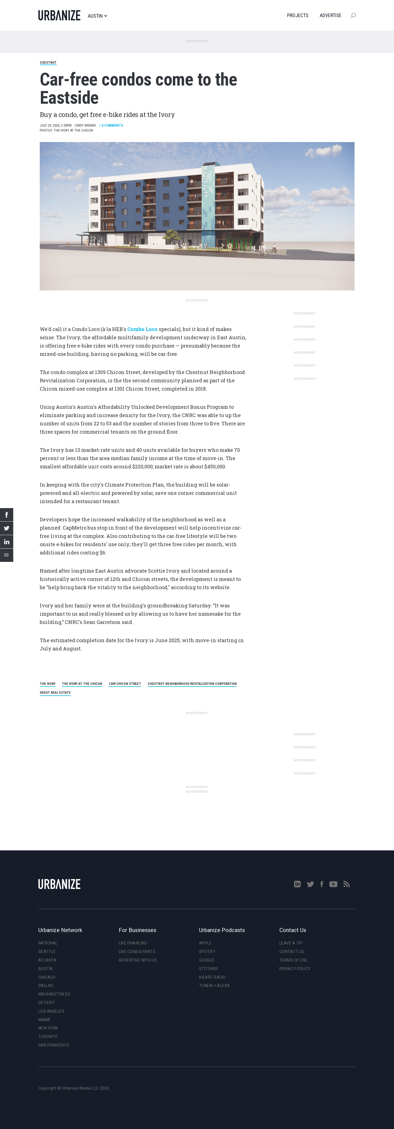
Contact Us (291, 951)
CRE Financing (133, 943)
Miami (44, 1020)
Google (207, 960)
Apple (205, 943)
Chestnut (48, 63)
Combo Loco (142, 329)
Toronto (48, 1036)
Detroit (46, 1002)
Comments (111, 125)
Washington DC (54, 994)
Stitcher (208, 969)
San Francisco (54, 1045)
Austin (97, 16)
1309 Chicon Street (125, 684)
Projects (297, 15)
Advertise (331, 15)
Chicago (47, 977)
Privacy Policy (295, 969)
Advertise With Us (138, 960)
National (48, 943)
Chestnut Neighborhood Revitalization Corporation (192, 684)
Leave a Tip (291, 943)
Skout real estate (55, 693)
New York (48, 1028)
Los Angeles (51, 1011)
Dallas (46, 985)
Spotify (207, 951)
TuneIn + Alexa (214, 985)
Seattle (47, 951)
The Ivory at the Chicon (82, 684)
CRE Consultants (137, 951)
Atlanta (47, 960)
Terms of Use (293, 960)
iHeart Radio (212, 977)
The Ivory (47, 684)
